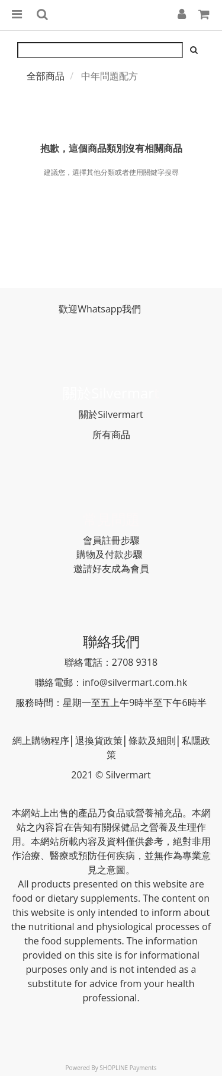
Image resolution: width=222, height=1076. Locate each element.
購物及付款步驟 (109, 554)
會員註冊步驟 (111, 540)
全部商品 (46, 75)
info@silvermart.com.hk (134, 682)
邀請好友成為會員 (111, 568)
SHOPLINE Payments (127, 1068)
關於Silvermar (108, 393)
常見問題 (111, 519)
